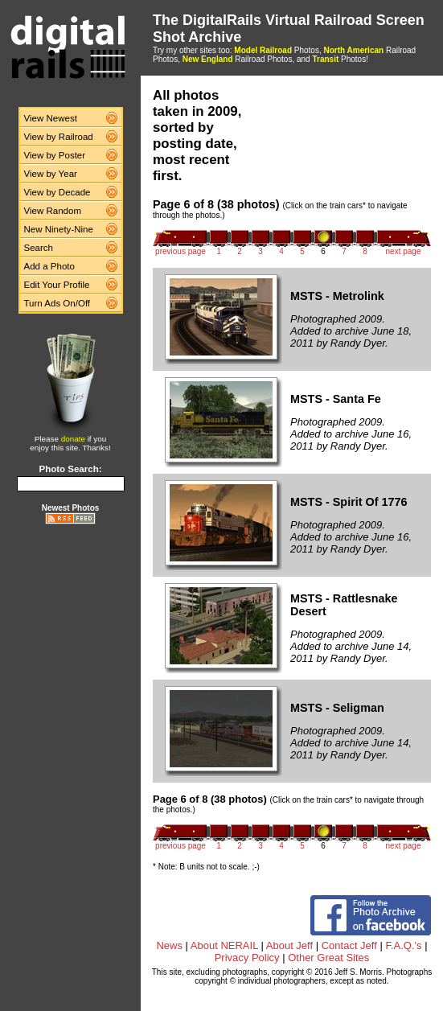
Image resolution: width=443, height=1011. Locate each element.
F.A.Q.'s (403, 945)
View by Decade (57, 192)
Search (39, 248)
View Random (52, 211)
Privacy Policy (247, 957)
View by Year (50, 174)
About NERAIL (224, 945)
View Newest (50, 118)
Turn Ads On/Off (57, 303)
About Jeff (289, 945)
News (169, 945)
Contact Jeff (349, 945)
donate (73, 438)
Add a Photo (49, 266)
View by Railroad (58, 137)
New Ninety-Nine (58, 229)
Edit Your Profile (57, 285)
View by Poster (55, 155)
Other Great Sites (328, 957)
